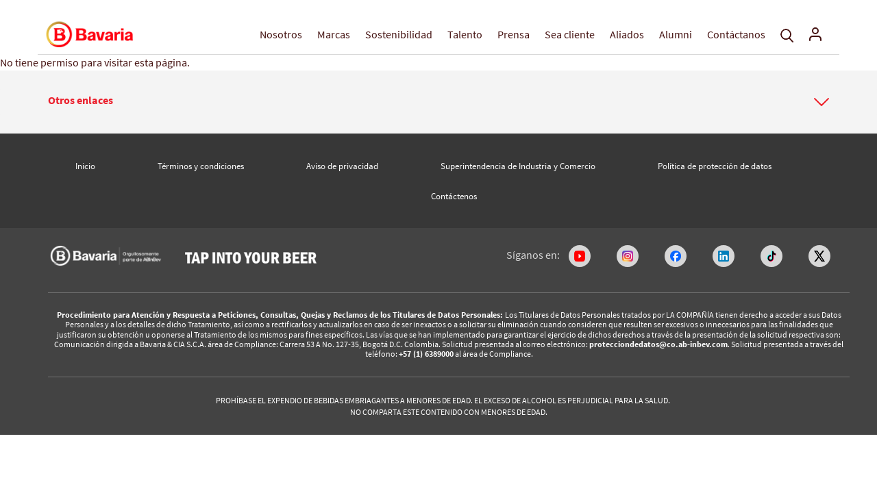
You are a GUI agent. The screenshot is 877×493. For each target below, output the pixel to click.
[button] (438, 100)
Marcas (333, 34)
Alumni (675, 34)
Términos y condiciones (201, 166)
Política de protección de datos (714, 166)
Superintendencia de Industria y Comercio (518, 166)
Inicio (85, 166)
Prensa (513, 34)
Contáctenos (454, 196)
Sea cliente (570, 34)
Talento (464, 34)
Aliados (627, 34)
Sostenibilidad (398, 34)
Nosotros (281, 34)
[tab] (438, 102)
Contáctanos (736, 34)
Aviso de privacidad (342, 166)
